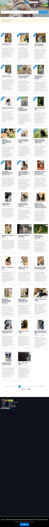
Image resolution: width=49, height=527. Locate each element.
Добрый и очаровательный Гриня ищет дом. (22, 109)
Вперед (29, 389)
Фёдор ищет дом (23, 44)
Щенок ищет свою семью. (23, 331)
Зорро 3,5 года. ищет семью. (40, 299)
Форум (10, 403)
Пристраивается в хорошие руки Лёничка (39, 77)
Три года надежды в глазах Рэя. (24, 236)
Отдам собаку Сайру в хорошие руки (23, 76)
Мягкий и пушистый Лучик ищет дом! (7, 331)
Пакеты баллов (12, 406)
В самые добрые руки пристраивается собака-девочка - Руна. (24, 173)
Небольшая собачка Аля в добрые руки (40, 268)
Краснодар (40, 143)
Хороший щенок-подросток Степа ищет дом (23, 205)
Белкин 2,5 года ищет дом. (8, 236)
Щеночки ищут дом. (7, 108)
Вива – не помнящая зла (7, 268)
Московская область (42, 175)
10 (43, 386)
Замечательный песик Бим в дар (6, 363)
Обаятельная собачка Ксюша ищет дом (39, 237)
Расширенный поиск (13, 402)
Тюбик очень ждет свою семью (23, 268)
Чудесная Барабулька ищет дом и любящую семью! (7, 141)
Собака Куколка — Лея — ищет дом (40, 44)
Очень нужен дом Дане (23, 363)
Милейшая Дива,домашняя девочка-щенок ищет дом (6, 301)
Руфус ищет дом (6, 44)
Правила (4, 406)
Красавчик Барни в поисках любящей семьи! (23, 141)
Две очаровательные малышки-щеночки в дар (40, 332)
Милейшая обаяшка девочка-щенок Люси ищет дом (40, 173)
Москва (7, 45)
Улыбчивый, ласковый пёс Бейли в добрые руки (7, 173)
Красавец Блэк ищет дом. (40, 108)
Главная (4, 402)
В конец (23, 389)
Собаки (3, 45)
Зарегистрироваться (33, 2)
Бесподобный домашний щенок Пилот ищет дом (23, 300)
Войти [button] (27, 2)
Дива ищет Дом (6, 76)
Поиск (43, 12)
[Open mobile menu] (35, 5)
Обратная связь (12, 405)
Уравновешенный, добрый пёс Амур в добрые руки (40, 141)
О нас (3, 405)
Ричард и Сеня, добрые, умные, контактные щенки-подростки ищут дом (40, 205)
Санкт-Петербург (25, 45)
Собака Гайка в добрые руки (6, 204)
